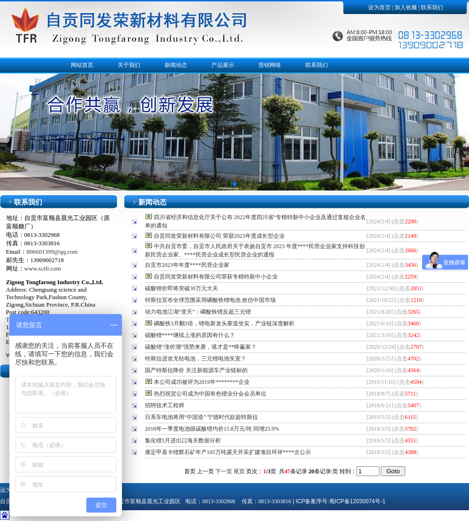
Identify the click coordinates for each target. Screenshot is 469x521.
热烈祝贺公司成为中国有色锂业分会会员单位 (210, 393)
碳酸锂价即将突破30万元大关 (181, 288)
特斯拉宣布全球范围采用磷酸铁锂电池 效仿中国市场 (210, 300)
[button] (234, 184)
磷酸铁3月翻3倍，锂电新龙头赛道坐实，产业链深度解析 (224, 323)
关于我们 (129, 65)
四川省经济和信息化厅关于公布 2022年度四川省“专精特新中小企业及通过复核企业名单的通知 (255, 221)
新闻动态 (176, 65)
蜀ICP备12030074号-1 (357, 501)
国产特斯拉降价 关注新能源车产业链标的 (196, 370)
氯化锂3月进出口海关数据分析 (183, 440)
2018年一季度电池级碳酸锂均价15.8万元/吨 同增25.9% (212, 429)
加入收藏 (405, 7)
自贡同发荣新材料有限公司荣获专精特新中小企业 (216, 276)
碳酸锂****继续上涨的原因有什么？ (190, 335)
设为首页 (379, 7)
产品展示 (223, 65)
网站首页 (82, 65)
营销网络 (269, 65)
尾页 (239, 471)
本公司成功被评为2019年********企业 (202, 382)
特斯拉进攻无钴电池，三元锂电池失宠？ (195, 358)
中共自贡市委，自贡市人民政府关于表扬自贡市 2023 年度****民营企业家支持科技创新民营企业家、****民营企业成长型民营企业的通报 (255, 250)
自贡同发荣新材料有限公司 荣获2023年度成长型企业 (219, 236)
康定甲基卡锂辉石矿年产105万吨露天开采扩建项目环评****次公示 (228, 452)
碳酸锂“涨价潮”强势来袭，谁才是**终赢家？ (201, 347)
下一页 (223, 471)
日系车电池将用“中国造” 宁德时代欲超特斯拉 (201, 417)
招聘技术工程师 (164, 405)
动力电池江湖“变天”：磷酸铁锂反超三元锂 (198, 311)
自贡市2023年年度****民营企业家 (187, 265)
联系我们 (432, 7)
